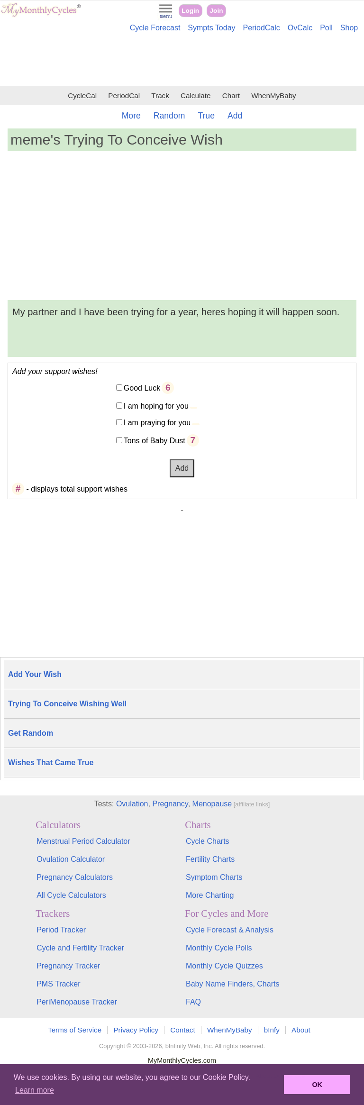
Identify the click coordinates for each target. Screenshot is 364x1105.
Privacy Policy (135, 1030)
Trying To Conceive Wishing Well (67, 704)
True (206, 115)
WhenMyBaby (273, 95)
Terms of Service (74, 1030)
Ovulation (132, 804)
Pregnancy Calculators (74, 877)
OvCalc (300, 28)
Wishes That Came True (50, 762)
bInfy (272, 1030)
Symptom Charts (214, 877)
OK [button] (317, 1084)
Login (190, 10)
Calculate (195, 95)
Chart (231, 95)
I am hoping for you (156, 406)
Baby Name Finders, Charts (232, 984)
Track (160, 95)
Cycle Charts (207, 841)
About (300, 1030)
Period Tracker (61, 930)
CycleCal (82, 95)
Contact (182, 1030)
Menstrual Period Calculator (83, 841)
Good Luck (142, 388)
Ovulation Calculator (70, 859)
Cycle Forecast (155, 28)
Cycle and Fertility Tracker (80, 948)
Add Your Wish (35, 674)
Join (216, 10)
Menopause (212, 804)
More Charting (210, 895)
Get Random (30, 733)
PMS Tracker (58, 984)
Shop (349, 28)
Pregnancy (170, 804)
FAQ (193, 1002)
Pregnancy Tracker (68, 966)
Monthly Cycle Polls (219, 948)
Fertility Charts (210, 859)
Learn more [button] (34, 1090)
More (131, 115)
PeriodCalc (261, 28)
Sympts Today (211, 28)
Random (169, 115)
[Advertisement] (182, 60)
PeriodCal (124, 95)
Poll (326, 28)
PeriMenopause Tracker (76, 1002)
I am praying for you (157, 423)
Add (235, 115)
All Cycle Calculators (71, 895)
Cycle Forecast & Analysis (229, 930)
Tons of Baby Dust (154, 441)
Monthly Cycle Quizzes (224, 966)
